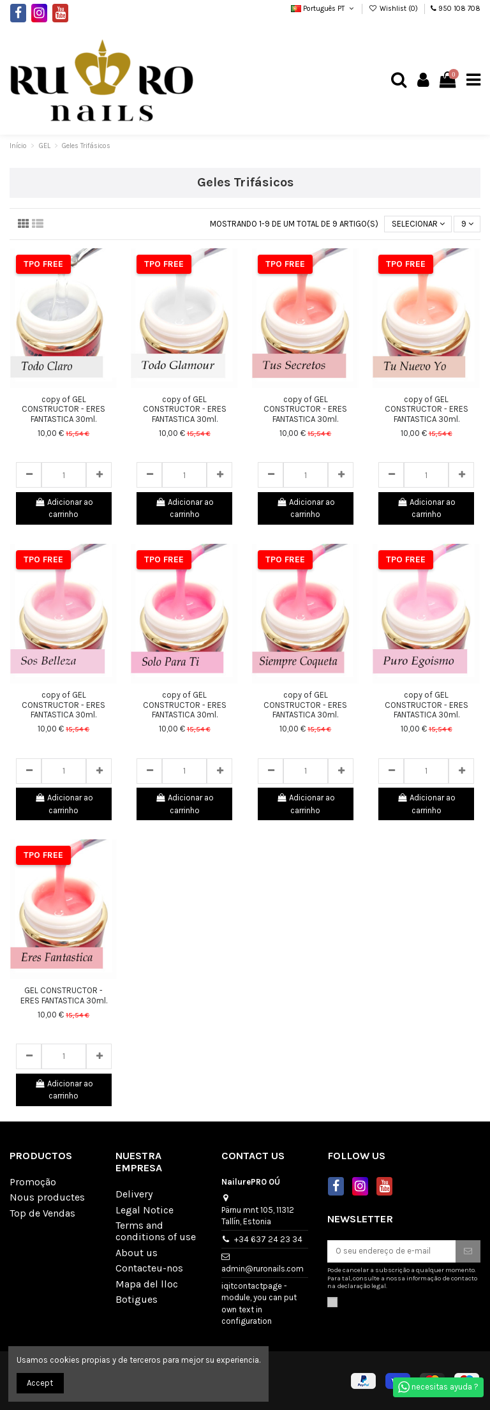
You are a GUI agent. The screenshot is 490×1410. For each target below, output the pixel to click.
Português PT (323, 8)
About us (136, 1253)
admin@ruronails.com (262, 1268)
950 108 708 (459, 8)
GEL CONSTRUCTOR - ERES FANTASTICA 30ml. (63, 995)
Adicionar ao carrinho (63, 508)
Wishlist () (394, 8)
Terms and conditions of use (155, 1231)
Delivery (133, 1194)
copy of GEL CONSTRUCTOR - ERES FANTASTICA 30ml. (63, 409)
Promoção (33, 1182)
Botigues (136, 1299)
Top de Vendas (42, 1213)
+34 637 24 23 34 (268, 1239)
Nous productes (47, 1197)
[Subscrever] (468, 1251)
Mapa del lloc (146, 1284)
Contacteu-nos (149, 1268)
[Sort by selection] (418, 224)
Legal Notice (144, 1210)
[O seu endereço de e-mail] (391, 1251)
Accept (40, 1383)
